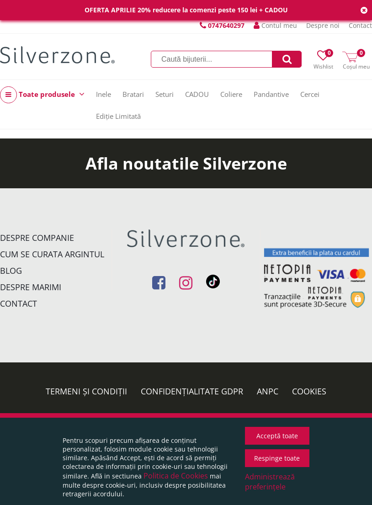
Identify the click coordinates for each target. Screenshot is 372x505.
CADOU (197, 94)
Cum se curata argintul (52, 254)
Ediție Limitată (118, 116)
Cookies (309, 391)
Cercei (309, 94)
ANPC (267, 391)
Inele (103, 94)
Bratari (133, 94)
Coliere (231, 94)
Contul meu (275, 25)
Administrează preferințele (270, 482)
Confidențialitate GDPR (192, 391)
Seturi (164, 94)
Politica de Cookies (175, 476)
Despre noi (323, 25)
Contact (360, 25)
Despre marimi (30, 287)
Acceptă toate (277, 435)
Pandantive (271, 94)
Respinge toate (277, 458)
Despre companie (37, 237)
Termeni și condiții (86, 391)
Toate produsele (42, 94)
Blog (11, 270)
